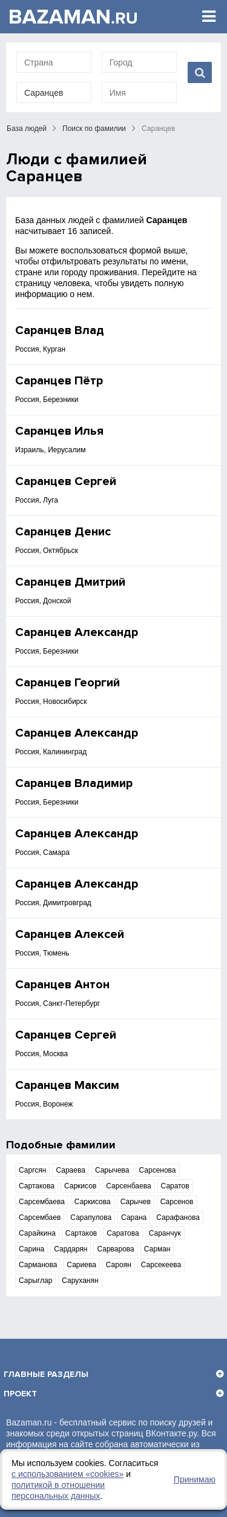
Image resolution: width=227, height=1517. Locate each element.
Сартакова (36, 1186)
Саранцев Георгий (67, 682)
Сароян (118, 1265)
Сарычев (135, 1201)
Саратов (175, 1186)
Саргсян (32, 1170)
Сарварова (115, 1249)
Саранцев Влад (59, 330)
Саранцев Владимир (74, 783)
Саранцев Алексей (69, 934)
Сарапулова (90, 1217)
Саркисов (80, 1186)
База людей (27, 128)
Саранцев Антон (62, 984)
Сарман (157, 1249)
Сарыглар (35, 1280)
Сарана (133, 1217)
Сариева (81, 1265)
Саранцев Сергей (65, 481)
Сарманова (38, 1265)
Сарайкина (37, 1233)
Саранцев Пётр (59, 380)
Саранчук (165, 1233)
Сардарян (70, 1249)
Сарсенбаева (128, 1186)
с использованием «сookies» (67, 1474)
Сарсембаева (42, 1201)
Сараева (70, 1170)
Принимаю (194, 1479)
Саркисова (92, 1201)
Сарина (31, 1249)
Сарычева (112, 1170)
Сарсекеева (161, 1265)
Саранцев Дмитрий (70, 582)
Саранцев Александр (76, 632)
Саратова (123, 1233)
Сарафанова (178, 1217)
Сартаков (81, 1233)
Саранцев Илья (59, 431)
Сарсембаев (40, 1217)
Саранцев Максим (67, 1085)
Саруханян (80, 1280)
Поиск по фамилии (94, 128)
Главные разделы (46, 1374)
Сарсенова (157, 1170)
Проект (20, 1393)
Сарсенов (177, 1201)
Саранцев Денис (63, 531)
